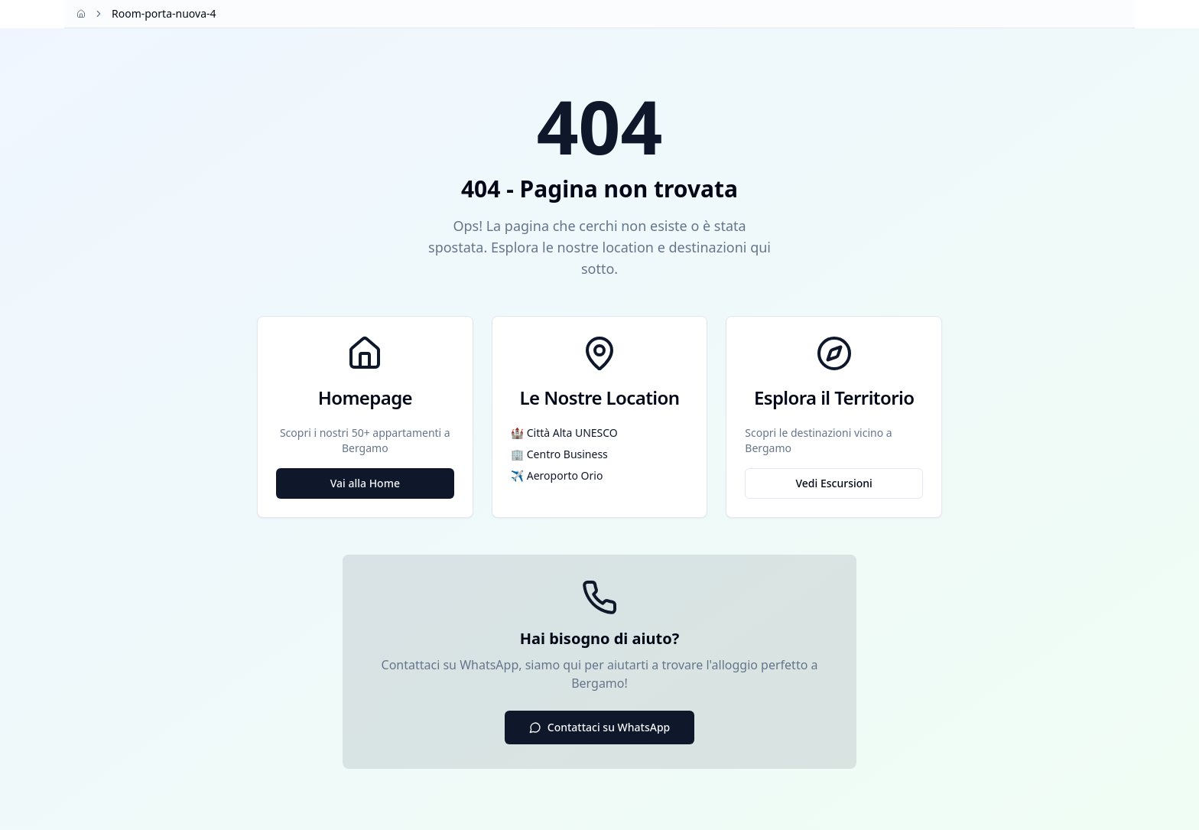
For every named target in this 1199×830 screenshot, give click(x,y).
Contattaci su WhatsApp (600, 727)
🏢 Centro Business (559, 454)
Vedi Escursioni (833, 483)
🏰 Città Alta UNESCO (564, 432)
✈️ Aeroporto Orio (557, 475)
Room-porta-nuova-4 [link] (164, 13)
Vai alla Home (365, 483)
